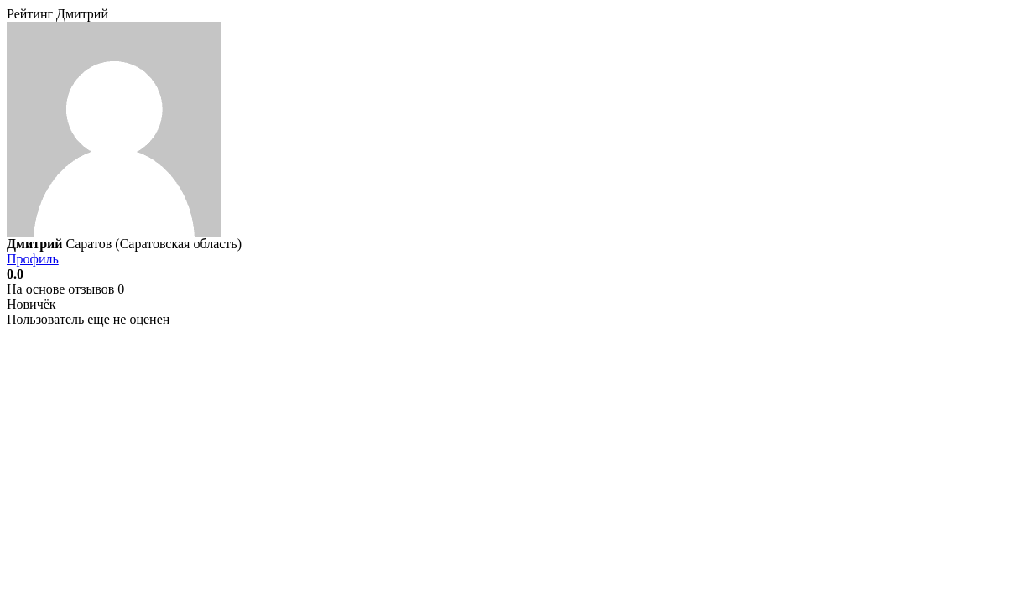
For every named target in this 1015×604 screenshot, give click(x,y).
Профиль (33, 259)
